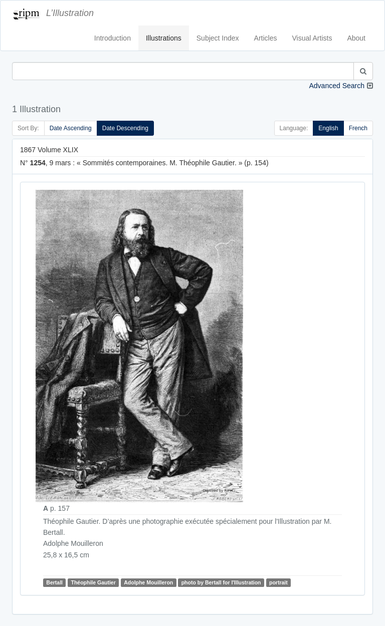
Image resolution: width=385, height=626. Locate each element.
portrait (278, 582)
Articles (265, 38)
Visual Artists (312, 38)
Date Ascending (71, 128)
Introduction (112, 38)
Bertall (54, 582)
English (328, 128)
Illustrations (163, 38)
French (358, 128)
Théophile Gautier (93, 582)
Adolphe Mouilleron (148, 582)
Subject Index (218, 38)
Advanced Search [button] (336, 86)
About (356, 38)
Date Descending (125, 128)
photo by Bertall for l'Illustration (221, 582)
